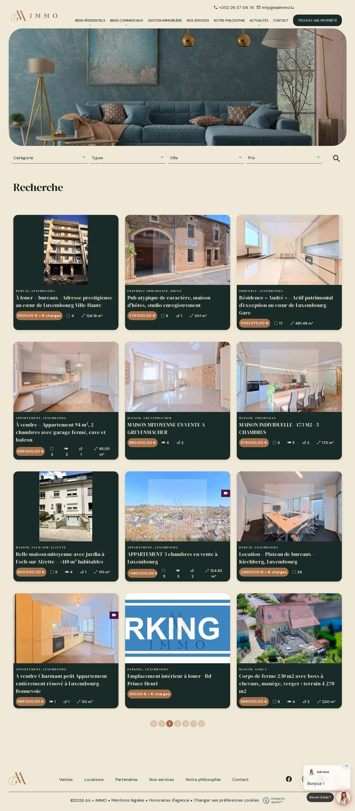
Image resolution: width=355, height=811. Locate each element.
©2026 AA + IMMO (88, 800)
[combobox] (49, 157)
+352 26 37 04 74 (236, 7)
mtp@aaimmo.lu (278, 7)
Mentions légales (127, 800)
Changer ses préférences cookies (226, 800)
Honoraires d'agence (169, 800)
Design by (272, 800)
